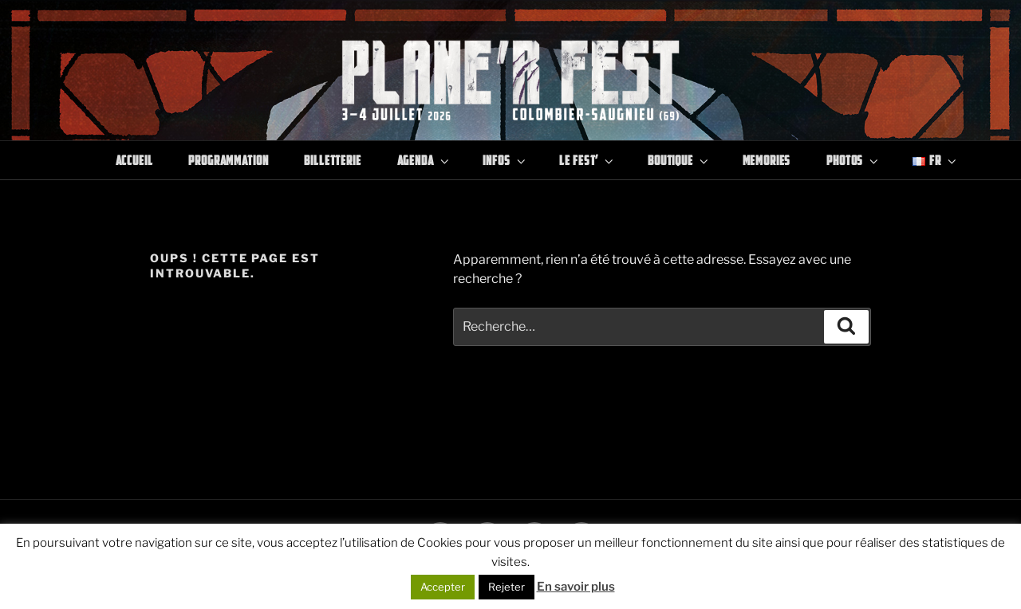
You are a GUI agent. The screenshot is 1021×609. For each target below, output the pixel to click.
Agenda (424, 159)
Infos (505, 159)
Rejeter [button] (506, 586)
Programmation (228, 159)
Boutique (679, 159)
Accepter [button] (442, 586)
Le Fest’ (587, 159)
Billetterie (332, 159)
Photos (853, 159)
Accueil (134, 159)
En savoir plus (576, 587)
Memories (767, 159)
